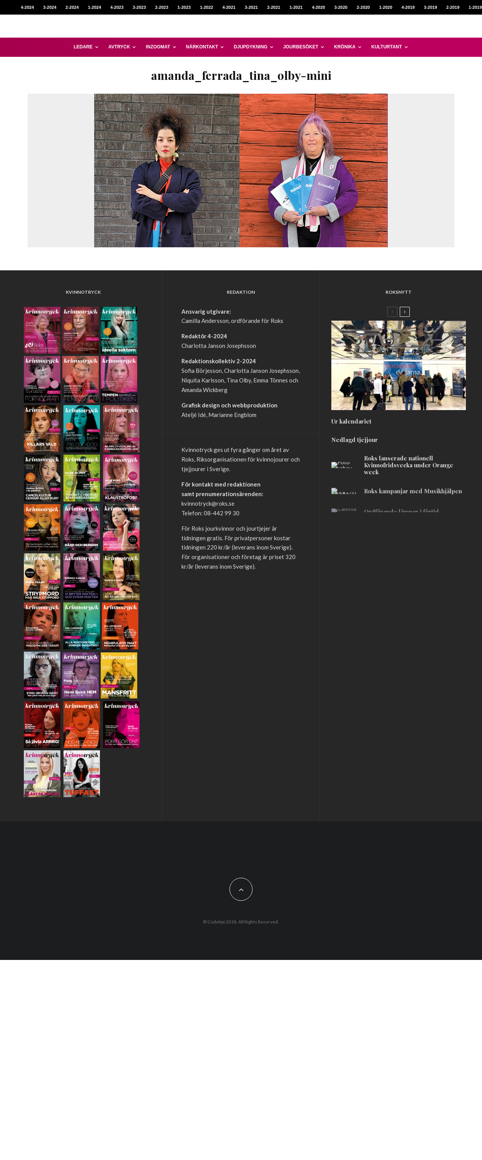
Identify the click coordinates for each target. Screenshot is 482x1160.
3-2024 (49, 7)
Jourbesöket (300, 47)
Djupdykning (250, 47)
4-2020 (318, 7)
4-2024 (27, 7)
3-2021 (251, 7)
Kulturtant (386, 47)
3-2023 (139, 7)
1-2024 (94, 7)
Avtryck (119, 47)
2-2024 (72, 7)
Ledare (82, 47)
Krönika (345, 47)
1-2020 (385, 7)
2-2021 (273, 7)
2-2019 (452, 7)
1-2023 (184, 7)
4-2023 (116, 7)
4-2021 (228, 7)
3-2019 (430, 7)
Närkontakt (202, 47)
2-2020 (363, 7)
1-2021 (295, 7)
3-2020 (340, 7)
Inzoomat (158, 47)
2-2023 (161, 7)
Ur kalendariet (351, 425)
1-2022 (206, 7)
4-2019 (408, 7)
